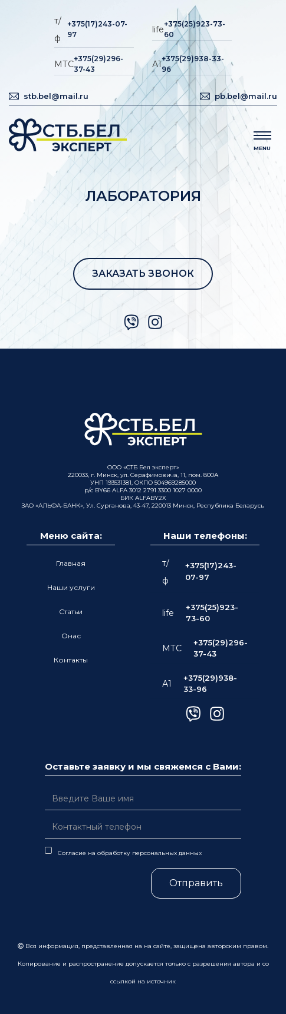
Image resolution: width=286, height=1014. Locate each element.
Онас (71, 635)
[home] (68, 136)
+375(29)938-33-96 (193, 64)
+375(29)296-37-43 (98, 64)
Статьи (71, 611)
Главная (71, 563)
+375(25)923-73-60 (194, 29)
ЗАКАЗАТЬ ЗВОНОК (143, 273)
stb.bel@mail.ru (56, 96)
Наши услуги (71, 587)
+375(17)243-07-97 (97, 29)
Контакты (71, 659)
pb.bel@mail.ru (246, 96)
